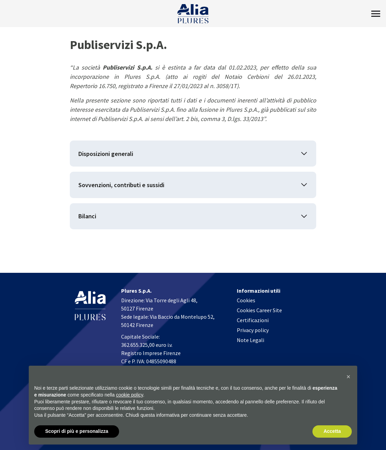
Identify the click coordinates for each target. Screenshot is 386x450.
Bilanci (87, 217)
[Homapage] (193, 13)
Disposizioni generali (105, 154)
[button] (348, 376)
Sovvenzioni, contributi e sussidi (121, 185)
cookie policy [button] (129, 395)
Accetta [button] (332, 431)
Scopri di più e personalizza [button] (76, 431)
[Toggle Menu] (376, 14)
